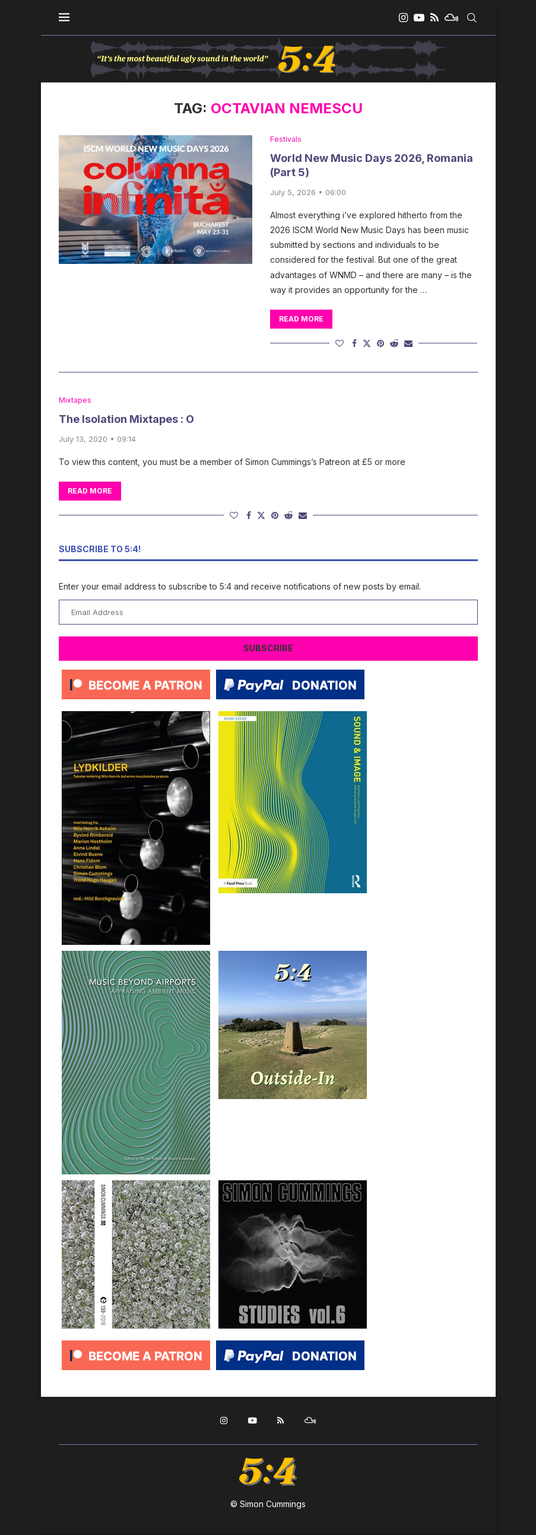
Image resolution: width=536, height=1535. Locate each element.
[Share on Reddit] (394, 344)
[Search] (472, 18)
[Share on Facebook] (354, 344)
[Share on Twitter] (367, 344)
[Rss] (434, 18)
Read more (301, 319)
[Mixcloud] (451, 18)
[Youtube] (419, 18)
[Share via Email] (408, 344)
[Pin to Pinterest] (380, 344)
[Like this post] (339, 344)
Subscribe (268, 649)
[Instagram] (403, 18)
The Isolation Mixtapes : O (126, 421)
